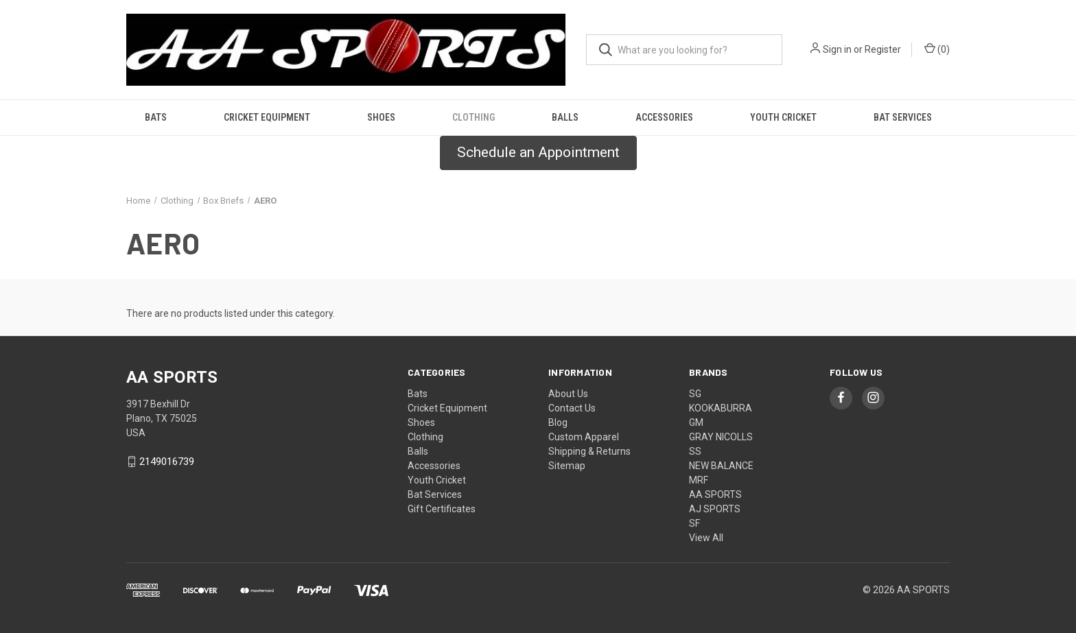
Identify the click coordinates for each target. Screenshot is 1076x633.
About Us (568, 393)
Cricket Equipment (267, 117)
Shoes (381, 117)
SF (694, 523)
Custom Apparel (583, 436)
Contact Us (572, 408)
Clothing (473, 117)
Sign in (837, 49)
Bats (156, 117)
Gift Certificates (442, 508)
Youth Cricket (783, 117)
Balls (565, 117)
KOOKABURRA (720, 408)
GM (696, 422)
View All (706, 537)
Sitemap (566, 465)
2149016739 (166, 461)
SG (695, 393)
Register (883, 49)
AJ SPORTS (714, 508)
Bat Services (903, 117)
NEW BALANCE (721, 465)
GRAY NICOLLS (721, 436)
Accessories (664, 117)
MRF (698, 480)
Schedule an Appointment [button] (538, 152)
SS (695, 451)
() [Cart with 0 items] (937, 49)
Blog (558, 422)
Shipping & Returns (589, 451)
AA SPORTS (715, 494)
